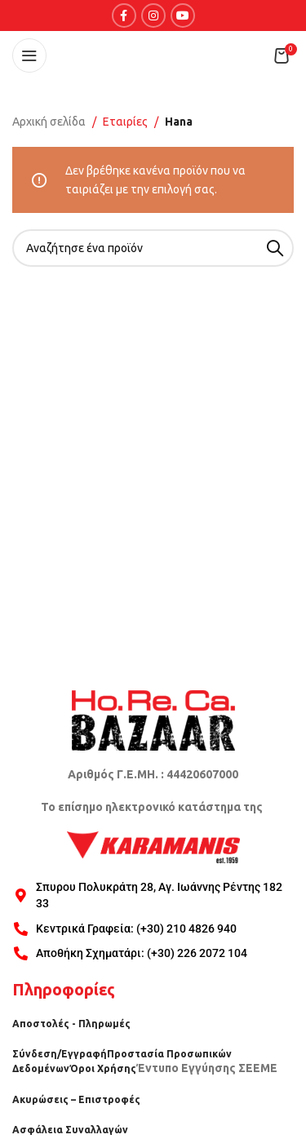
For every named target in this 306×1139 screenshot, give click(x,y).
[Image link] (153, 719)
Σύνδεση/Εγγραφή (59, 1053)
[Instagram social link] (153, 15)
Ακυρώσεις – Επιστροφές (76, 1099)
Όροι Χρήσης (102, 1068)
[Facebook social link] (124, 15)
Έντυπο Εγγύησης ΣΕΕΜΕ (206, 1068)
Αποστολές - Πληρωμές (71, 1023)
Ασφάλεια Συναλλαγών (70, 1129)
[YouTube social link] (183, 15)
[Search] (153, 248)
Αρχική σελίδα (49, 121)
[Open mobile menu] (29, 55)
